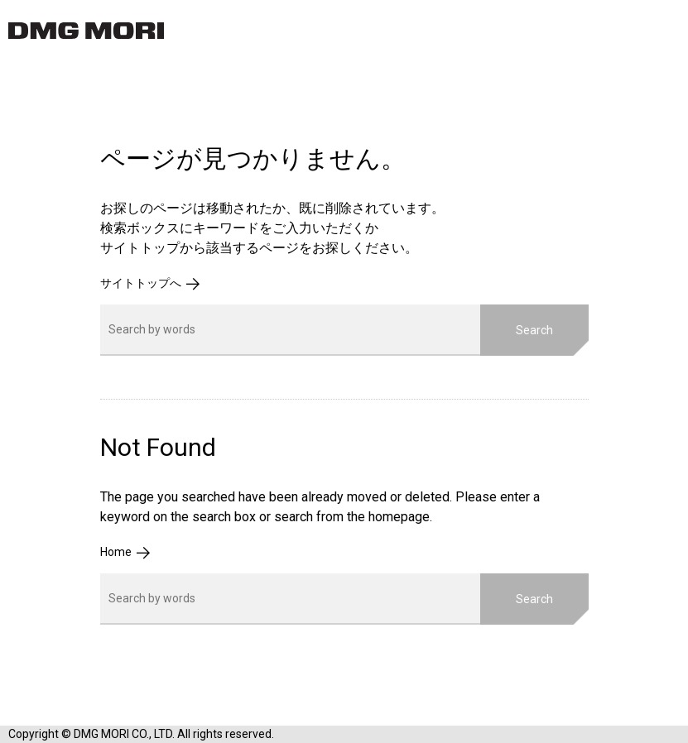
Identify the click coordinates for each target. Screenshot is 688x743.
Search (534, 330)
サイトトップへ (140, 283)
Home (116, 551)
